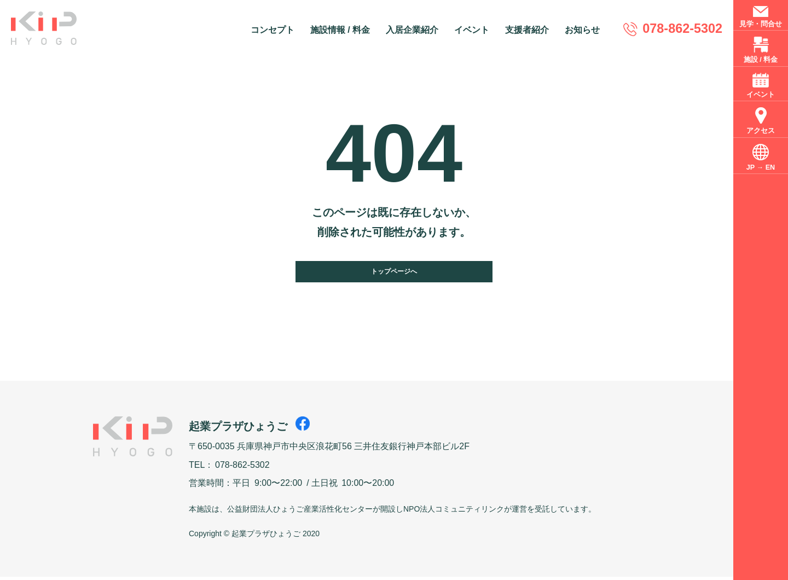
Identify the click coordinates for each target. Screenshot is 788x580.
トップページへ (394, 273)
